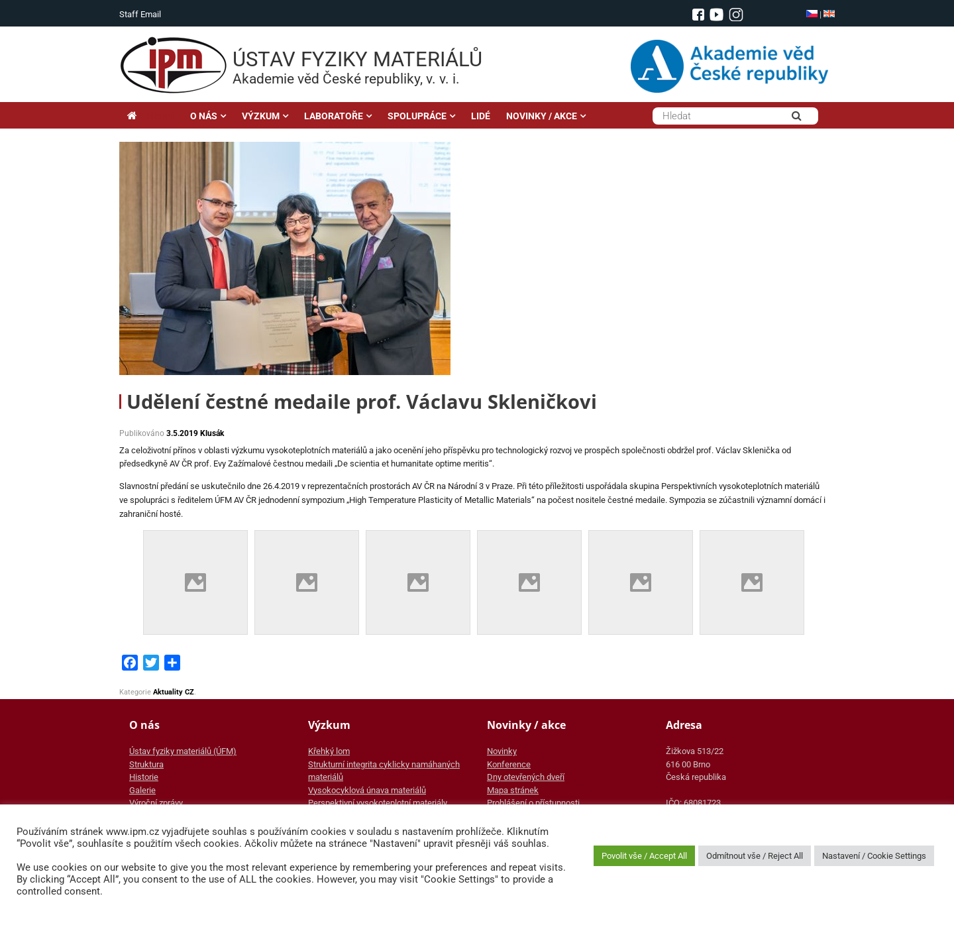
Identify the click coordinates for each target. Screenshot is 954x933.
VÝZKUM (261, 116)
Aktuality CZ (173, 692)
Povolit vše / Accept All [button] (644, 856)
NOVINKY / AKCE (541, 116)
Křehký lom (329, 751)
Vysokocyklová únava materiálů (367, 790)
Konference (509, 764)
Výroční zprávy (156, 803)
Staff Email (140, 14)
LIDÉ (480, 116)
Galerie (142, 790)
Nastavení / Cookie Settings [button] (874, 856)
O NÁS (203, 116)
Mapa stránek (513, 790)
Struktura (146, 764)
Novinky (502, 751)
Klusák (212, 433)
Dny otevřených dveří (525, 777)
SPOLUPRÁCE (417, 116)
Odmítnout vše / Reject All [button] (754, 856)
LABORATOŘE (333, 116)
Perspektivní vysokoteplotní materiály (377, 803)
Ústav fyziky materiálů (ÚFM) (183, 751)
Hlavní (150, 116)
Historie (143, 777)
